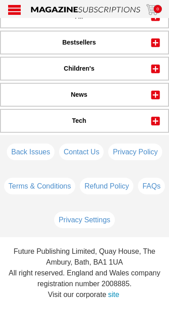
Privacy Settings (84, 220)
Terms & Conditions (40, 186)
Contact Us (81, 152)
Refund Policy (106, 186)
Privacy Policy (135, 152)
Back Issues (30, 152)
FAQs (151, 186)
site (113, 294)
